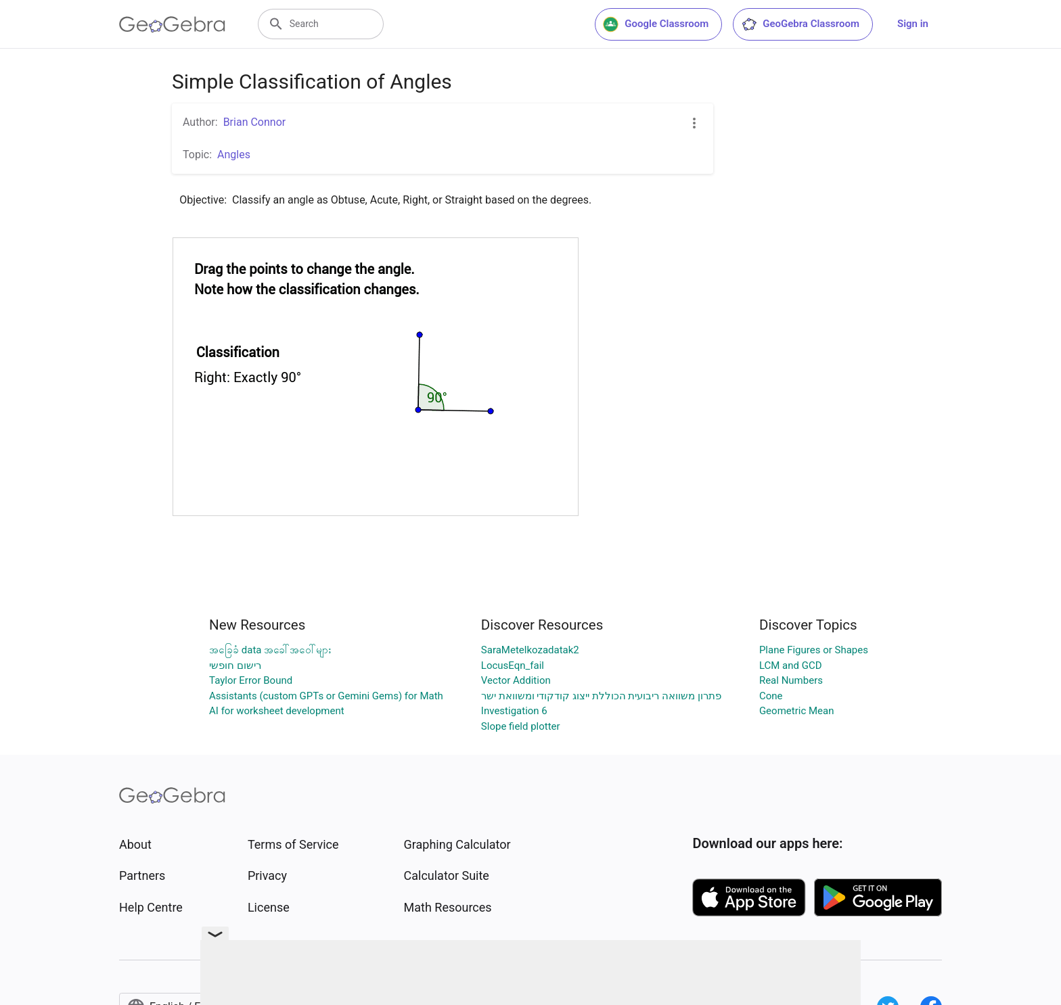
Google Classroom (655, 24)
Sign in (912, 24)
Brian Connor (254, 122)
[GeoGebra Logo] (172, 24)
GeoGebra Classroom (800, 24)
